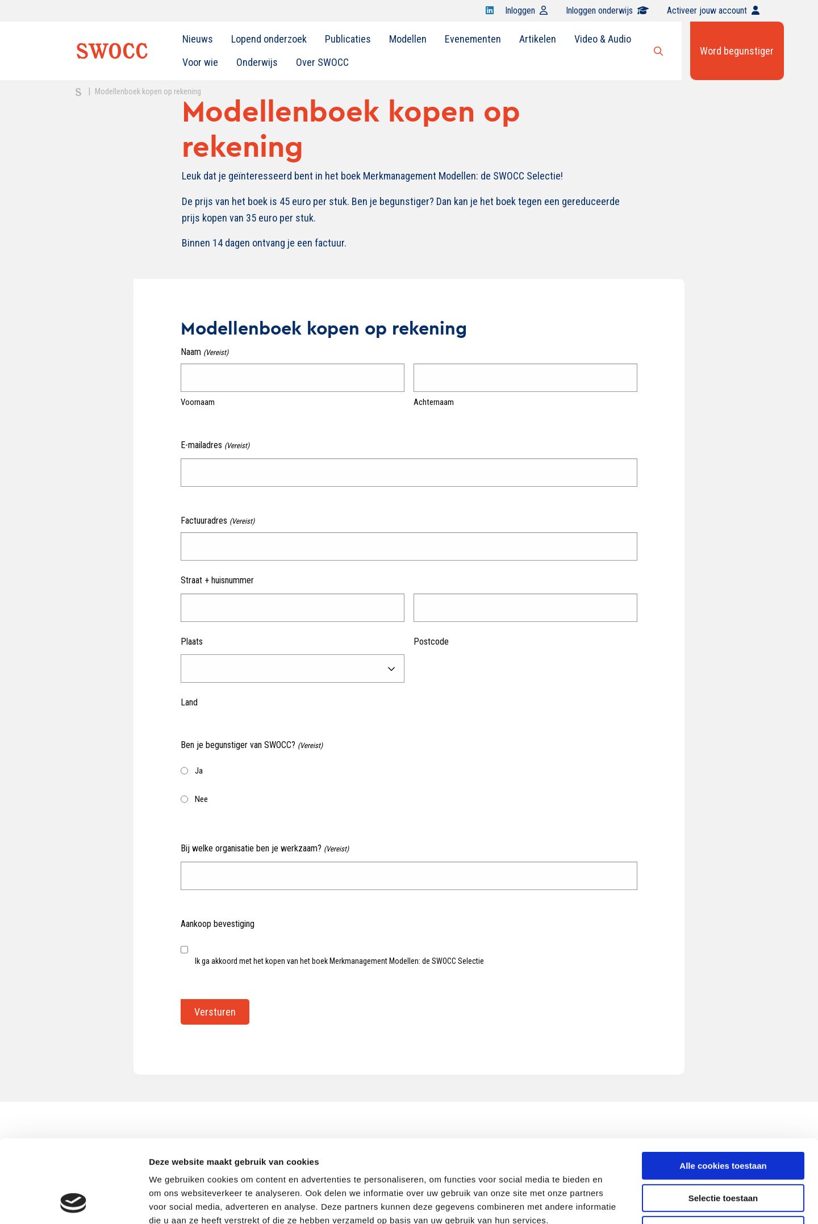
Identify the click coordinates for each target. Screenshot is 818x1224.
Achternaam (434, 402)
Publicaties (348, 39)
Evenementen (473, 39)
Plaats (192, 641)
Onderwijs (257, 62)
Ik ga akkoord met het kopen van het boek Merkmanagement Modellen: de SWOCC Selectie (339, 961)
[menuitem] (197, 39)
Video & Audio (602, 39)
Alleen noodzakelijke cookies (723, 1152)
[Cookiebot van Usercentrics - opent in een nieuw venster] (73, 1201)
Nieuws (197, 39)
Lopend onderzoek (269, 39)
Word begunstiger (737, 51)
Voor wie (200, 62)
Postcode (431, 641)
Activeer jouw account (713, 10)
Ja (199, 771)
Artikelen (537, 39)
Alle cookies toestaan (722, 1088)
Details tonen (614, 1201)
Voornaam (198, 402)
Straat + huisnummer (217, 580)
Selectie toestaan (723, 1120)
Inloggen (526, 10)
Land (189, 702)
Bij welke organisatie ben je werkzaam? (264, 848)
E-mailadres (215, 445)
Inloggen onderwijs (607, 10)
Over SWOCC (322, 62)
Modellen (408, 39)
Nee (201, 799)
